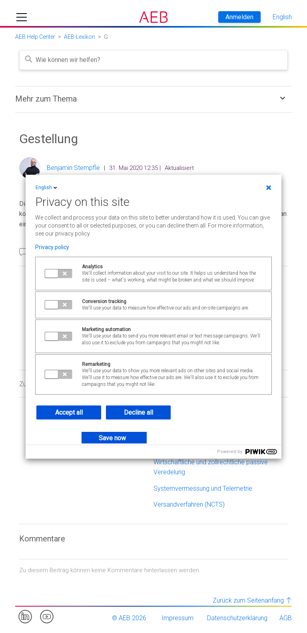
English (47, 187)
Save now (112, 438)
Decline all (138, 412)
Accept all (69, 412)
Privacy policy (52, 247)
